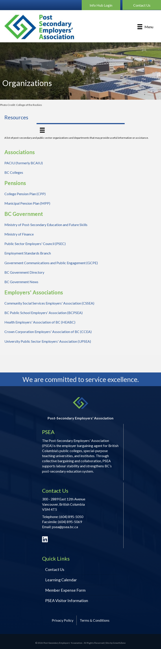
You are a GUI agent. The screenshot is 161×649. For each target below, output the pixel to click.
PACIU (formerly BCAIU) (23, 163)
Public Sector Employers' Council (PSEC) (35, 243)
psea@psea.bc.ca (65, 527)
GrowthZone (119, 643)
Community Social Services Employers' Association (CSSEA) (49, 303)
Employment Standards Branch (27, 253)
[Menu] (145, 27)
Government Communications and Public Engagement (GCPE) (51, 263)
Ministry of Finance (19, 234)
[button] (101, 5)
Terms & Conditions (94, 620)
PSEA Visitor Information (66, 600)
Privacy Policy (62, 620)
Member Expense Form (65, 590)
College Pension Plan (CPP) (25, 194)
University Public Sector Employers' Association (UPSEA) (47, 341)
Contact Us (54, 569)
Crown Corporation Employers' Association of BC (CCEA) (48, 331)
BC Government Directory (24, 272)
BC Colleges (13, 172)
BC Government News (21, 282)
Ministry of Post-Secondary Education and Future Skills (45, 225)
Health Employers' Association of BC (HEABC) (39, 322)
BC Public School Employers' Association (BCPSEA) (43, 312)
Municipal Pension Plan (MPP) (27, 203)
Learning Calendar (61, 579)
